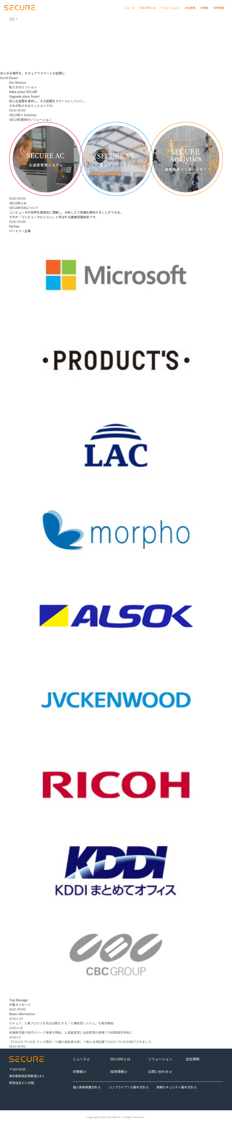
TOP (12, 19)
